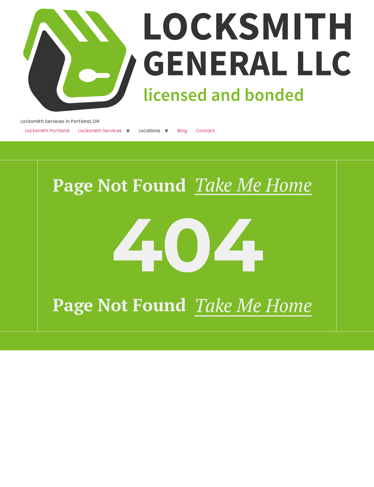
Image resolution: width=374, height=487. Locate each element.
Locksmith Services (100, 130)
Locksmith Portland (47, 130)
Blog (182, 130)
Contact (205, 130)
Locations (149, 130)
